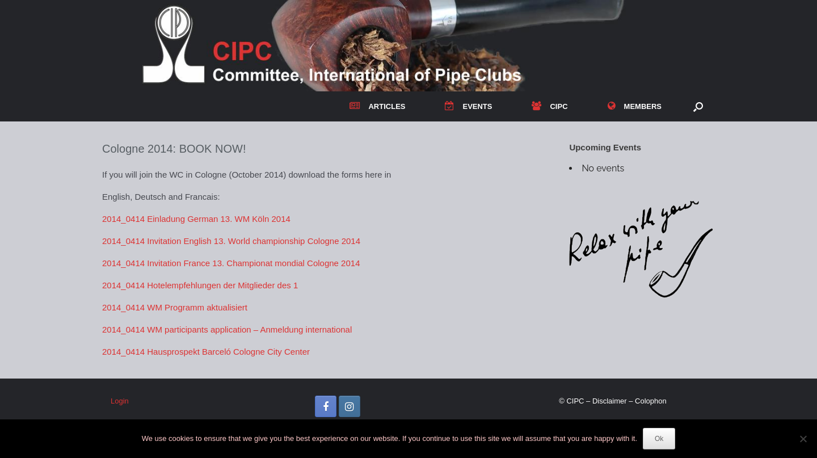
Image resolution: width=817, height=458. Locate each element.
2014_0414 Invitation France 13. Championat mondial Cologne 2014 (231, 263)
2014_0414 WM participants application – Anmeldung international (227, 329)
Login (120, 401)
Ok (659, 439)
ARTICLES (377, 106)
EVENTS (468, 106)
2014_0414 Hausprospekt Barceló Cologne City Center (206, 351)
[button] (698, 106)
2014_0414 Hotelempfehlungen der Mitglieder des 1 (200, 285)
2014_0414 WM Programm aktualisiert (174, 307)
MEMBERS (635, 106)
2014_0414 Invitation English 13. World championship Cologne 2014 (231, 241)
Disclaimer (609, 401)
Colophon (651, 401)
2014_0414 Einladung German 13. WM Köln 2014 (196, 219)
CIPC (549, 106)
